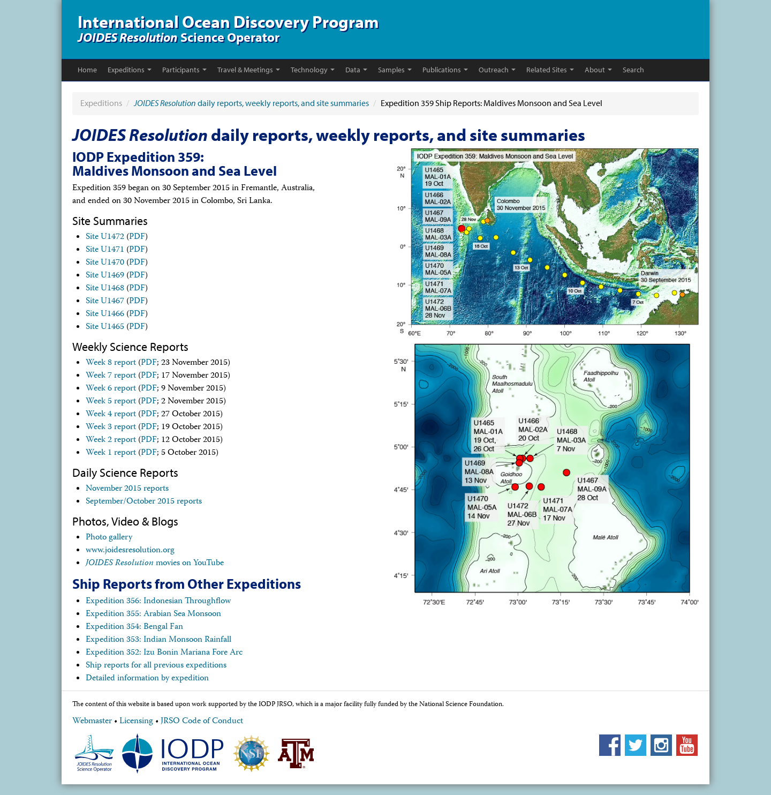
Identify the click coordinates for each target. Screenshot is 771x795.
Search (633, 69)
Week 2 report (111, 440)
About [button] (598, 69)
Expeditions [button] (130, 69)
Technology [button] (313, 69)
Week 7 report (111, 376)
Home (87, 69)
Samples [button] (395, 69)
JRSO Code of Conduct (202, 722)
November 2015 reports (127, 489)
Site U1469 (105, 276)
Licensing (136, 722)
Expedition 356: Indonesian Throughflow (158, 602)
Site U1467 (105, 302)
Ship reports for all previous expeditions (156, 666)
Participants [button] (184, 69)
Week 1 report (111, 453)
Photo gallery (109, 538)
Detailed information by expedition (147, 679)
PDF (137, 237)
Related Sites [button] (550, 69)
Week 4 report (111, 415)
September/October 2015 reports (144, 502)
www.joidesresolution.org (130, 551)
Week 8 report (111, 363)
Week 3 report (111, 427)
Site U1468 (105, 289)
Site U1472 (105, 237)
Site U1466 (105, 314)
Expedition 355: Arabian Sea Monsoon (153, 614)
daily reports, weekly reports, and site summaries (251, 103)
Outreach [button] (497, 69)
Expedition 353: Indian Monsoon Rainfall (158, 640)
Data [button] (356, 69)
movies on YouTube (155, 564)
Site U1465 (105, 327)
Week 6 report (111, 389)
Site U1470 (105, 263)
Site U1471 (105, 250)
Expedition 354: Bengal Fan (134, 627)
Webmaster (92, 722)
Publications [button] (445, 69)
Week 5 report (111, 402)
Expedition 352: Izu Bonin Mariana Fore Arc (164, 653)
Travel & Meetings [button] (248, 69)
